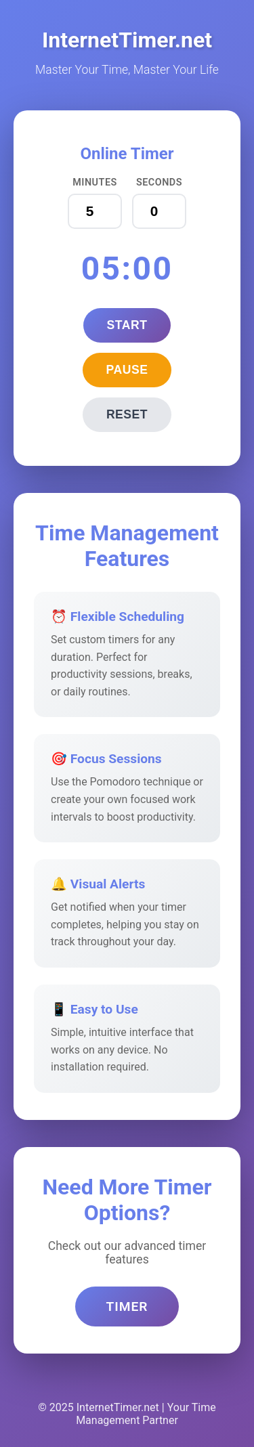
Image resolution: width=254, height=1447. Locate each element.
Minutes (94, 182)
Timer (127, 1306)
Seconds (159, 182)
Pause (127, 369)
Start (127, 325)
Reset (127, 414)
